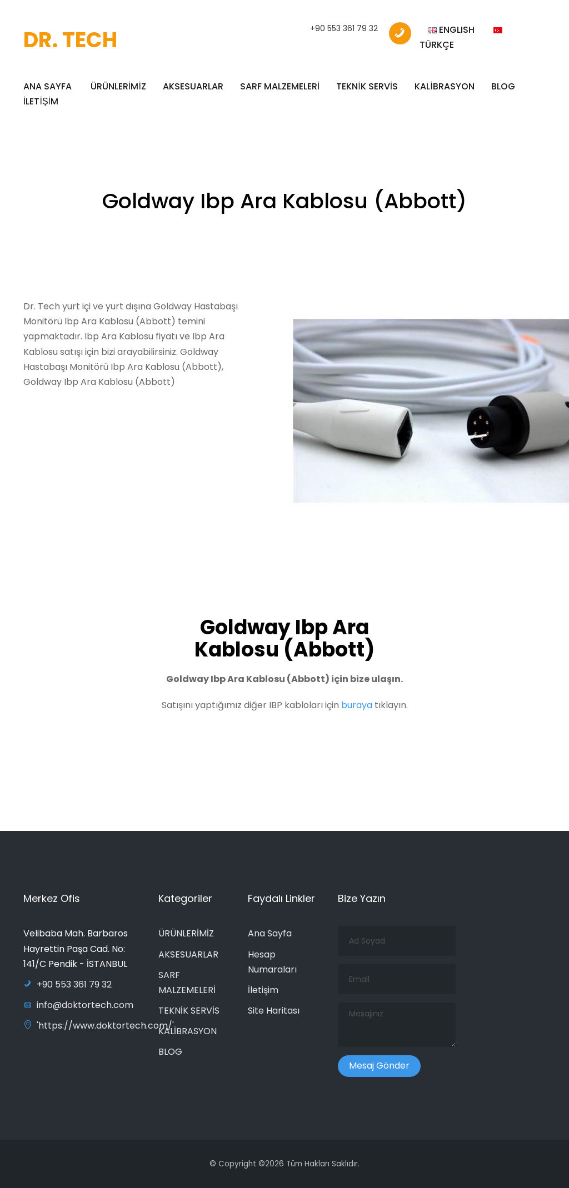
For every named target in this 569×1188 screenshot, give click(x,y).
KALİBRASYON (444, 86)
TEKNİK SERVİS (367, 86)
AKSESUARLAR (193, 86)
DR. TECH (70, 39)
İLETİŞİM (40, 101)
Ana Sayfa (270, 933)
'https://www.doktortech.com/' (98, 1025)
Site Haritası (274, 1010)
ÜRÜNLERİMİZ (118, 86)
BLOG (503, 86)
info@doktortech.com (78, 1005)
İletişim (263, 990)
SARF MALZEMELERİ (280, 86)
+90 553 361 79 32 (344, 28)
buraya (358, 711)
